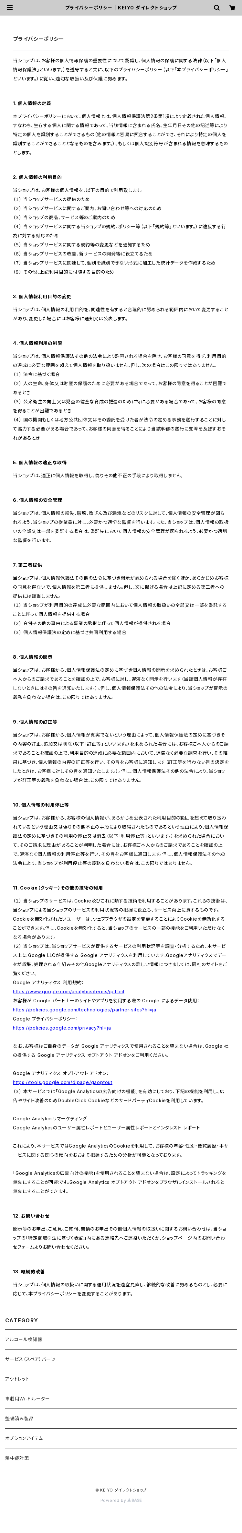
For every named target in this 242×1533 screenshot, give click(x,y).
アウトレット (17, 1379)
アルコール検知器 (23, 1339)
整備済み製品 (19, 1418)
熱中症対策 (17, 1458)
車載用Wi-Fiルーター (27, 1398)
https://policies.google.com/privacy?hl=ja (62, 1028)
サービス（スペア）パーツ (30, 1359)
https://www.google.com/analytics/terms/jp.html (68, 991)
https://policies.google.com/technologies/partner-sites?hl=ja (84, 1009)
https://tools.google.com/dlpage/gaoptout (62, 1082)
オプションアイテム (24, 1438)
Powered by (121, 1500)
